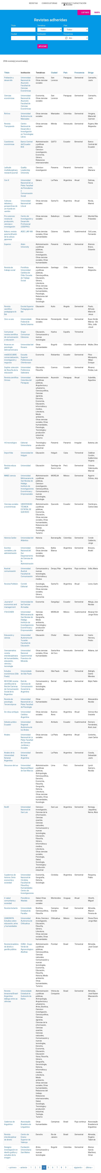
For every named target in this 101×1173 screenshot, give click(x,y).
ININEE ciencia (10, 476)
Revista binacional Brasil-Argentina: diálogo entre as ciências (11, 996)
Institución (41, 34)
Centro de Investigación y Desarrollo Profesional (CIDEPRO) (27, 221)
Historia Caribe (10, 538)
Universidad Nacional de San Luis (26, 809)
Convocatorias (49, 3)
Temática (41, 26)
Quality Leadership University (25, 170)
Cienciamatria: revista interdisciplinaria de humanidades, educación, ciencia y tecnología (11, 658)
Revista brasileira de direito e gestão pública (11, 946)
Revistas (33, 3)
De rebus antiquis (11, 712)
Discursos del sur (11, 765)
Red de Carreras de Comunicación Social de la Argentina (27, 686)
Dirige (91, 73)
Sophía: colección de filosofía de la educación (11, 370)
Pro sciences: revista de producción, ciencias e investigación (9, 221)
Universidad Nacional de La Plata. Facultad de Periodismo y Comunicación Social (27, 188)
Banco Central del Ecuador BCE (26, 144)
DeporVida (8, 453)
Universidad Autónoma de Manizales (26, 116)
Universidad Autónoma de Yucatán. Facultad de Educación (26, 640)
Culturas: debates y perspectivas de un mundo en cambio (10, 206)
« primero (12, 1167)
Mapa (97, 12)
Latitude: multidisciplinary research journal (11, 170)
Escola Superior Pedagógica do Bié (27, 309)
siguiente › (78, 1167)
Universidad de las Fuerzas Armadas (27, 604)
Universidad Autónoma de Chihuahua (26, 921)
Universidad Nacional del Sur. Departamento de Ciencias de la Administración (27, 556)
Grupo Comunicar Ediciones (25, 334)
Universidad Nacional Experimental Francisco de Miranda (26, 655)
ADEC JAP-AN (27, 231)
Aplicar (42, 46)
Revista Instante (11, 908)
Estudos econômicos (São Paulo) (11, 673)
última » (89, 1167)
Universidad (26, 466)
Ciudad (14, 34)
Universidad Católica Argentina (26, 714)
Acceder (68, 5)
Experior (7, 244)
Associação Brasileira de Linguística (26, 1124)
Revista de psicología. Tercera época (10, 701)
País (65, 26)
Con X (6, 180)
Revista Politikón (11, 584)
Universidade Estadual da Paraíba (26, 910)
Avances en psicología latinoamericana (11, 347)
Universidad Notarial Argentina (26, 755)
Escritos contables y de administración (10, 550)
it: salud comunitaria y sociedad (10, 900)
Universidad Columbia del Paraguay (26, 380)
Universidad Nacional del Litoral (26, 203)
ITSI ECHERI (9, 612)
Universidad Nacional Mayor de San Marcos (27, 768)
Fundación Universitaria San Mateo (26, 1149)
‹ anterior (23, 1167)
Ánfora (7, 114)
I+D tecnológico (10, 443)
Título (13, 26)
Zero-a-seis (9, 319)
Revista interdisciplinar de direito (10, 1137)
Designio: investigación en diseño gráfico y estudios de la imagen (11, 1152)
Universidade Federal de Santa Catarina (27, 321)
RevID (6, 807)
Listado (85, 12)
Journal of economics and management (10, 604)
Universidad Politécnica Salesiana (26, 370)
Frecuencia (68, 34)
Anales (7, 735)
